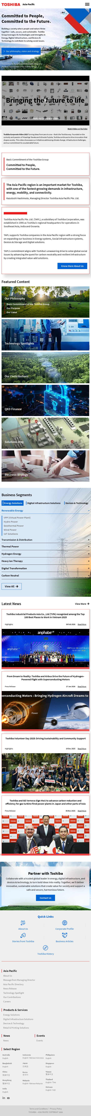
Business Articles (64, 941)
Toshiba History (45, 953)
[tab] (13, 503)
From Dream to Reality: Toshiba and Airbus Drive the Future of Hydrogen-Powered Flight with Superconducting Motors (45, 678)
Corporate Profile (64, 928)
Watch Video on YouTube (77, 129)
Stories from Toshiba (23, 941)
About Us (23, 928)
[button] (45, 100)
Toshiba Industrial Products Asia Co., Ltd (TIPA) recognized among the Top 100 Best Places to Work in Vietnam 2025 (45, 616)
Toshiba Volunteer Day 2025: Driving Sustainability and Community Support (45, 738)
